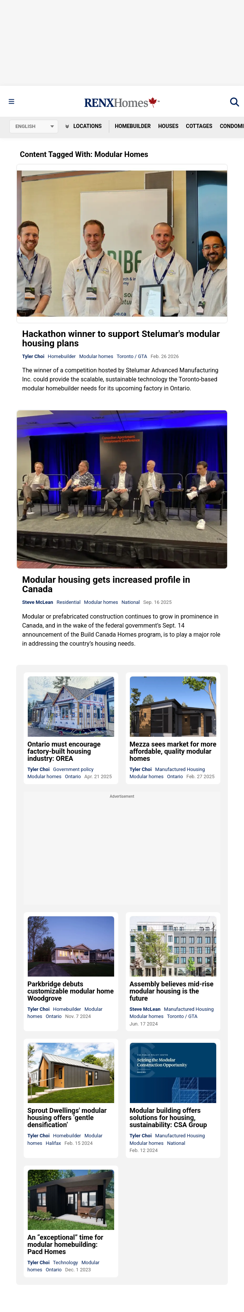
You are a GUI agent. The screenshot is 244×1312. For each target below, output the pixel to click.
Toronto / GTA (132, 356)
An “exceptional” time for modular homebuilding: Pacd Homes (65, 1244)
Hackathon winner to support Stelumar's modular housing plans (121, 339)
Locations (83, 126)
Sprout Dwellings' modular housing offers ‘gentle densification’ (67, 1117)
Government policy (73, 769)
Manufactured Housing (180, 769)
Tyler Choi (33, 356)
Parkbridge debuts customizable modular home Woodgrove (70, 991)
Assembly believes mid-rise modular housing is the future (172, 991)
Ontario (73, 776)
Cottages (199, 126)
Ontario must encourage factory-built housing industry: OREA (64, 751)
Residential (69, 602)
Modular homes (96, 356)
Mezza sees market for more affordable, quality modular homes (173, 751)
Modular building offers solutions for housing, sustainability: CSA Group (168, 1117)
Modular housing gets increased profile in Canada (106, 584)
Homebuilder (133, 126)
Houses (168, 126)
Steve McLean (37, 602)
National (131, 602)
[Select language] (33, 126)
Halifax (53, 1143)
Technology (65, 1262)
